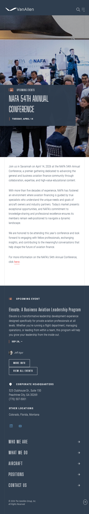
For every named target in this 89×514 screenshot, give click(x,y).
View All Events (23, 370)
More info (19, 363)
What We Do (18, 452)
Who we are (18, 441)
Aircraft (16, 463)
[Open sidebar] (83, 9)
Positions (16, 474)
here (17, 262)
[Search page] (78, 9)
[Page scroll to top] (85, 502)
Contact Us (18, 485)
